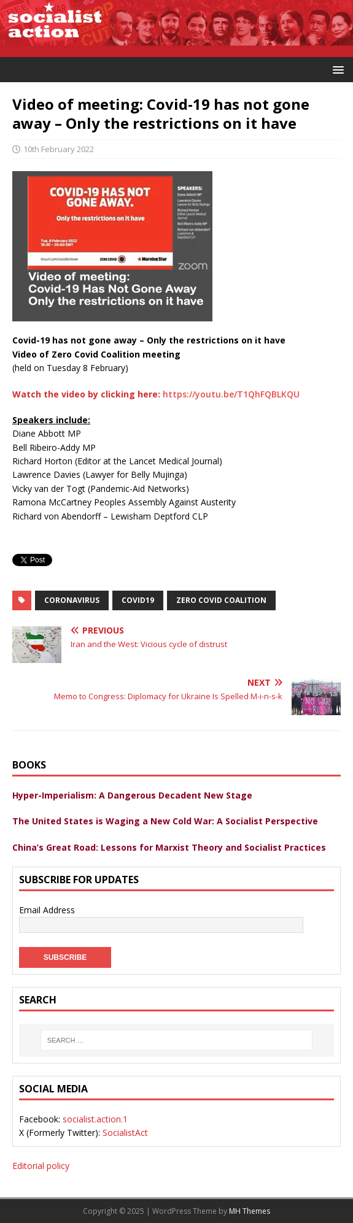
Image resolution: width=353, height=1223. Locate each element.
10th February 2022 (58, 149)
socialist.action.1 (95, 1119)
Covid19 (138, 600)
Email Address (47, 910)
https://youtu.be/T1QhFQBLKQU (231, 394)
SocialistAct (125, 1132)
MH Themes (249, 1211)
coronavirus (71, 600)
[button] (336, 69)
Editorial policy (40, 1165)
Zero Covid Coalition (221, 600)
